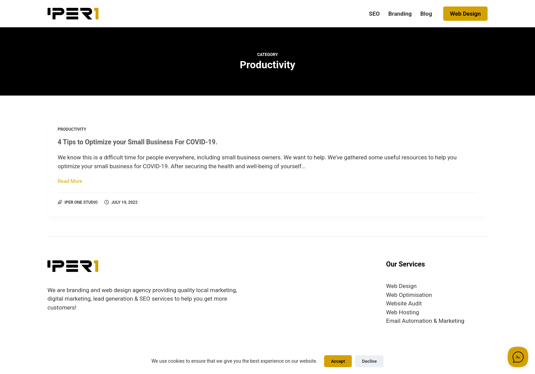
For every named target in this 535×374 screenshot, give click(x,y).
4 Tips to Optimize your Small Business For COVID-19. (140, 142)
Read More (70, 181)
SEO (374, 13)
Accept (338, 361)
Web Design (465, 13)
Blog (426, 13)
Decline (369, 361)
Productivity (72, 129)
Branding (400, 13)
